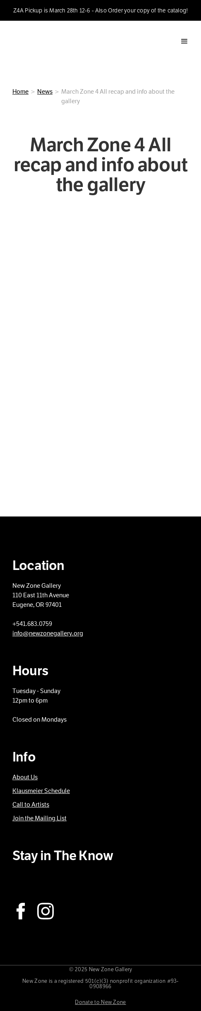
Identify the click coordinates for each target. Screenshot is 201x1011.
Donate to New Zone (100, 1002)
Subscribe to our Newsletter (62, 879)
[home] (39, 41)
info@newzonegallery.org (47, 633)
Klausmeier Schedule (41, 791)
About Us (25, 777)
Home (20, 91)
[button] (184, 41)
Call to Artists (30, 804)
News (45, 91)
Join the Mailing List (39, 818)
